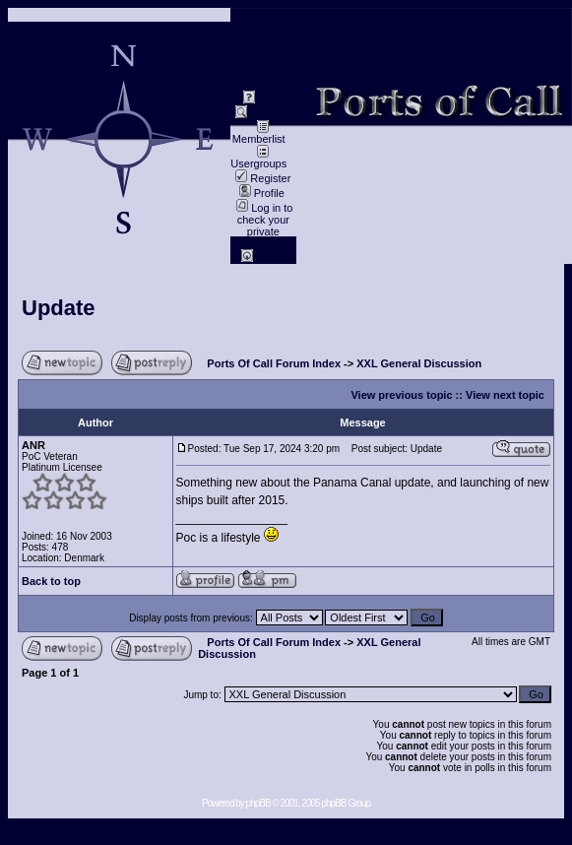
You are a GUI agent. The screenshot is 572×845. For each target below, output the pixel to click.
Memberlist (259, 134)
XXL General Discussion (418, 363)
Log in (263, 258)
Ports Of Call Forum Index (274, 363)
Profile (262, 193)
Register (262, 178)
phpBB (258, 803)
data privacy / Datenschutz (263, 56)
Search (260, 114)
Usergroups (258, 158)
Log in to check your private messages (263, 225)
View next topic (505, 395)
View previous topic (401, 395)
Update (58, 307)
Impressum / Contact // (262, 21)
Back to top (51, 581)
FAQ (261, 99)
